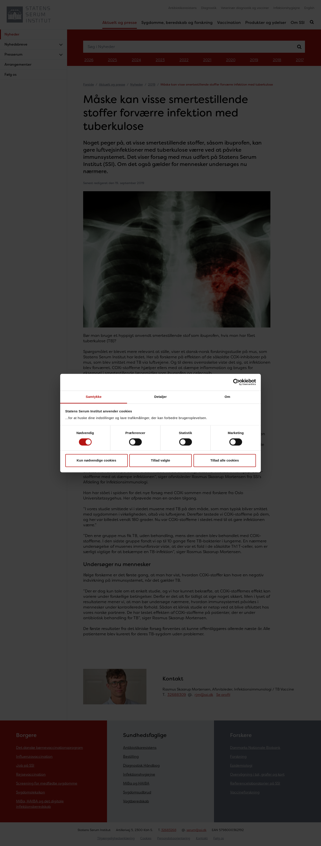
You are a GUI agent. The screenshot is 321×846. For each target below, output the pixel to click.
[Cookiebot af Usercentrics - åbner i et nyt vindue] (236, 382)
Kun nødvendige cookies (96, 460)
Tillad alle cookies (224, 460)
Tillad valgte (160, 460)
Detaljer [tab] (160, 397)
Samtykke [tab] (94, 397)
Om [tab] (227, 397)
